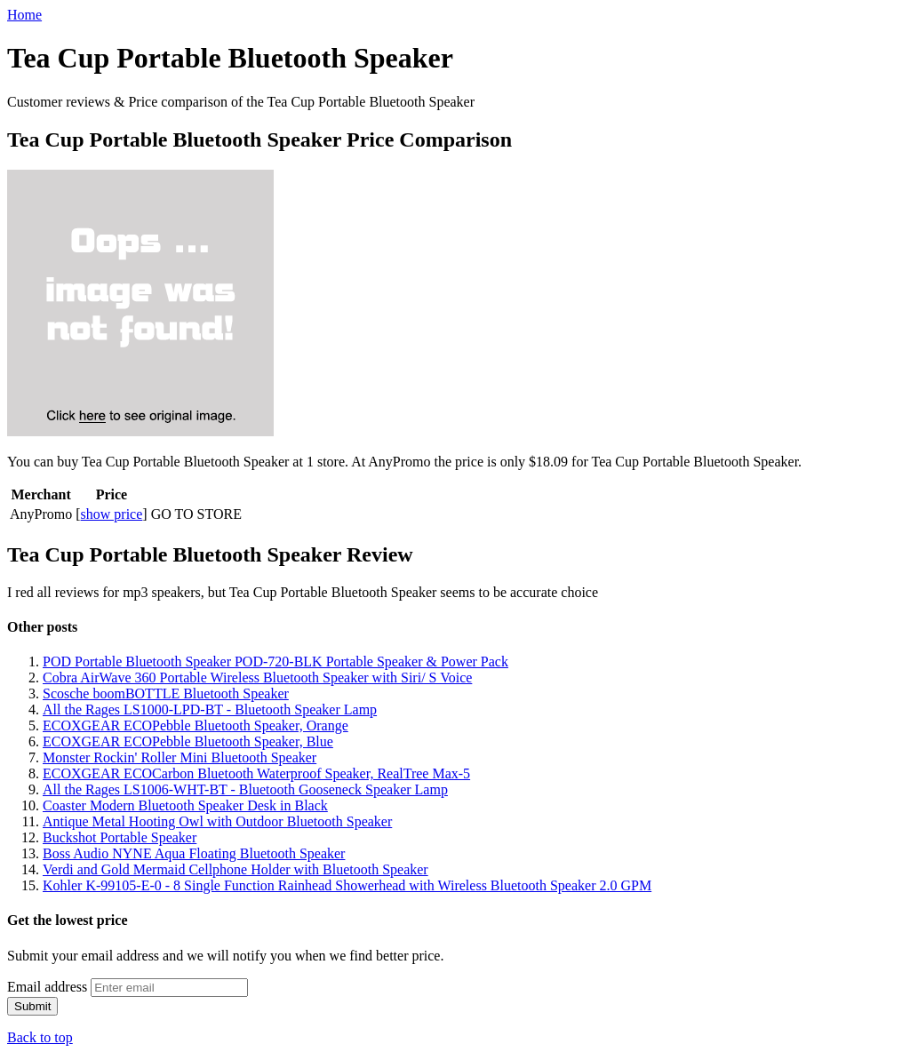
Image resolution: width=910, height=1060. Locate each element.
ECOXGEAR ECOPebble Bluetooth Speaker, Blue (188, 741)
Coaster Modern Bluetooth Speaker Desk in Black (185, 805)
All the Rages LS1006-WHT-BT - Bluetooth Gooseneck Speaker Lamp (245, 789)
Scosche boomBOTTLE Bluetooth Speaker (166, 693)
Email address (47, 986)
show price (112, 514)
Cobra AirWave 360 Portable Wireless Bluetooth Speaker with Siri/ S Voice (257, 677)
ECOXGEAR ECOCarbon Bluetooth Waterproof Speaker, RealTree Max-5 (256, 773)
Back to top (40, 1037)
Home (24, 14)
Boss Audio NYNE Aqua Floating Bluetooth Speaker (194, 853)
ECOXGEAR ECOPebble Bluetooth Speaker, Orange (195, 725)
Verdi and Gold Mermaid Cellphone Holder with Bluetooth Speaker (235, 869)
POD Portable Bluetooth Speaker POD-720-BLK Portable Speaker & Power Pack (275, 661)
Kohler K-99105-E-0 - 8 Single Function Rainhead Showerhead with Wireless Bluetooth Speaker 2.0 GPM (347, 885)
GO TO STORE (196, 514)
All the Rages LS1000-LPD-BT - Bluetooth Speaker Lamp (210, 709)
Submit (32, 1006)
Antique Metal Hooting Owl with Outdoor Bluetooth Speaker (217, 821)
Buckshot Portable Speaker (119, 837)
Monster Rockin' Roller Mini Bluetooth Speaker (179, 757)
